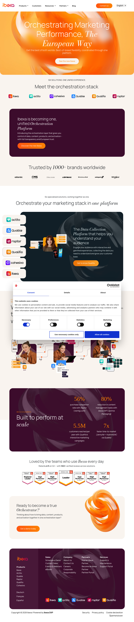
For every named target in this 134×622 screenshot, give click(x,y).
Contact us (104, 6)
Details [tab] (67, 293)
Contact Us (69, 563)
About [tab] (103, 293)
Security (86, 612)
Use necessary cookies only (67, 334)
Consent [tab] (31, 293)
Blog (74, 6)
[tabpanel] (71, 246)
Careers (67, 566)
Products (23, 6)
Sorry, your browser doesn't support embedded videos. (96, 133)
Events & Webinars (53, 566)
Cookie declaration (114, 612)
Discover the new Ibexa (31, 145)
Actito (19, 573)
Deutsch (20, 592)
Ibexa (19, 570)
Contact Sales (51, 563)
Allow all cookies (102, 334)
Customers (36, 6)
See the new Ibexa (67, 61)
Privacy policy (98, 612)
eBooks (48, 569)
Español (20, 600)
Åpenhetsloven (116, 615)
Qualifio (20, 582)
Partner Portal (88, 572)
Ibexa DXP (48, 612)
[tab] (14, 219)
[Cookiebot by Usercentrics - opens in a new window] (108, 285)
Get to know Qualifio (86, 263)
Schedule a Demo (53, 560)
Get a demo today (28, 528)
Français (20, 596)
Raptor (20, 579)
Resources (49, 6)
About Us (68, 560)
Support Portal (106, 566)
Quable (20, 576)
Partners (63, 6)
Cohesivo (21, 585)
